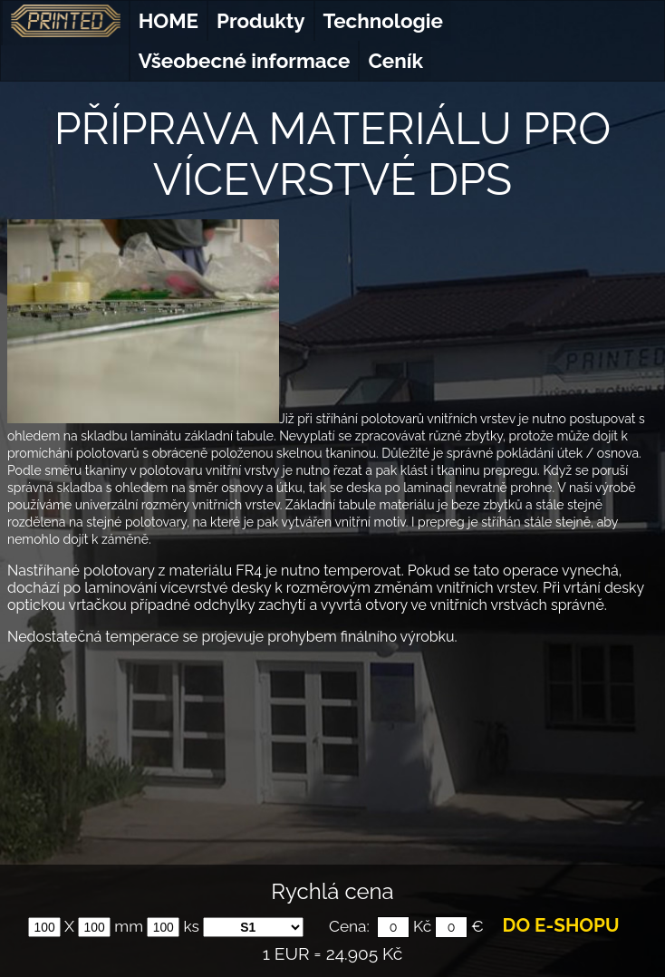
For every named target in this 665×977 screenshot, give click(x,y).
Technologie (383, 21)
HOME (168, 21)
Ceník (395, 61)
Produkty (261, 21)
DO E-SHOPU (561, 925)
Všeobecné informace (245, 61)
